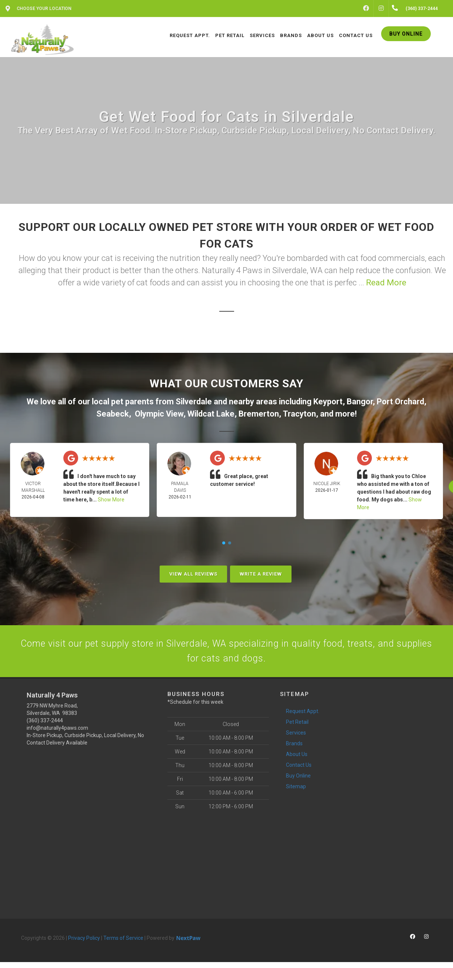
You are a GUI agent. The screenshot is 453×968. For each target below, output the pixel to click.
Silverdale (194, 401)
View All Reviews (193, 574)
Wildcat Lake (210, 413)
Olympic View (159, 413)
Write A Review (261, 574)
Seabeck (112, 413)
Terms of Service (123, 944)
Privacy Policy (84, 944)
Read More (386, 282)
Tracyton (299, 413)
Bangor (360, 401)
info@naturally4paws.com (57, 734)
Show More (111, 500)
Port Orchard (400, 401)
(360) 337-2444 (45, 726)
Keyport (328, 401)
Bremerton (259, 413)
